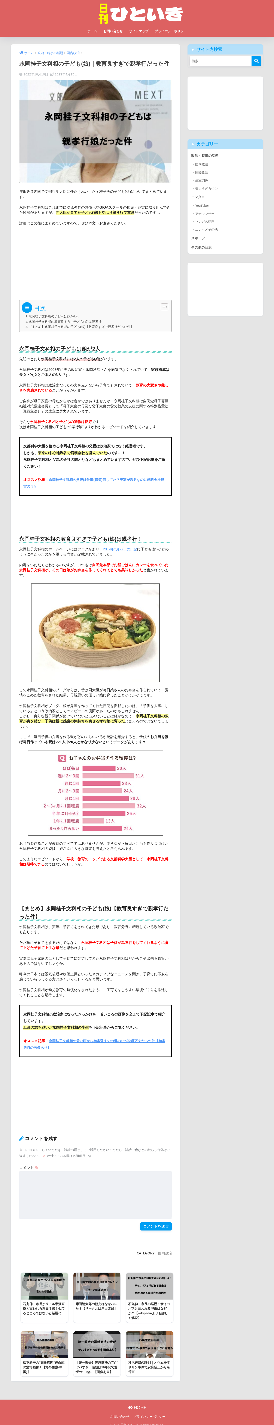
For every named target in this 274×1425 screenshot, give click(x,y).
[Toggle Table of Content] (162, 307)
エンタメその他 (206, 230)
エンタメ (198, 197)
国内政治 (165, 1253)
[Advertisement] (95, 261)
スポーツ (198, 239)
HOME (137, 1403)
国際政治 (201, 172)
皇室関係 (201, 181)
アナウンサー (204, 214)
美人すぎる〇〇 (206, 188)
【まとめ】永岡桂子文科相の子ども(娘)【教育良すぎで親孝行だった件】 (81, 327)
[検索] (256, 61)
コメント (29, 1168)
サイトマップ (138, 31)
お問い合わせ (113, 31)
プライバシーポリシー (171, 31)
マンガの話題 (204, 222)
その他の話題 (202, 248)
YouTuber (202, 206)
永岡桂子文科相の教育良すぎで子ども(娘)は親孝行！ (67, 321)
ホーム (92, 31)
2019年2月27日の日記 (121, 549)
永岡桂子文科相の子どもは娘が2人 (54, 316)
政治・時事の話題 (205, 156)
